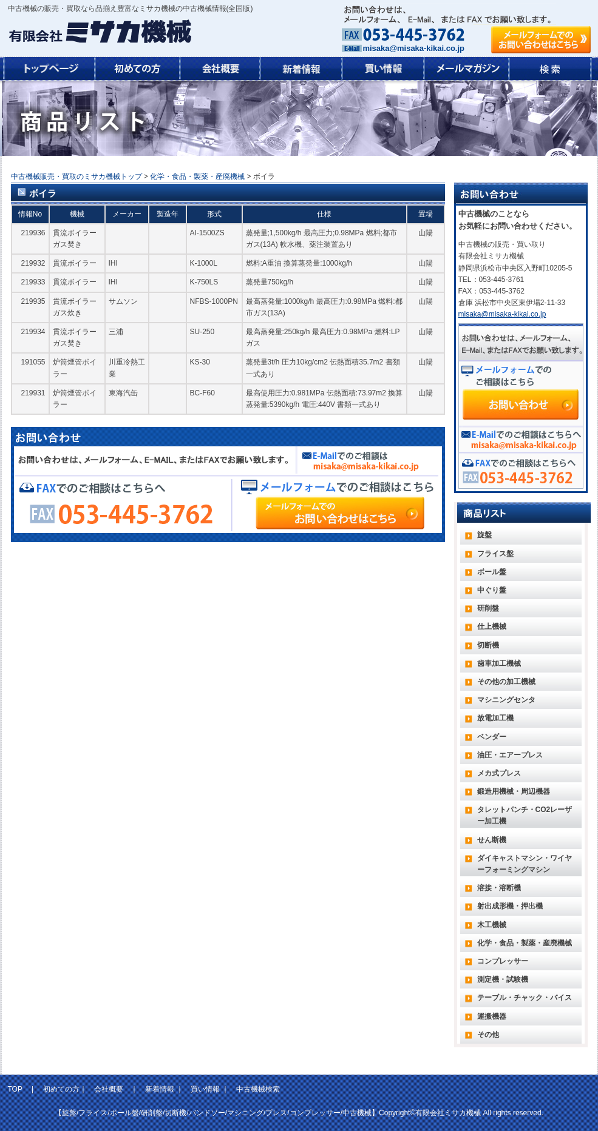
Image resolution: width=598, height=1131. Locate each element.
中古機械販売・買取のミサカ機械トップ (76, 176)
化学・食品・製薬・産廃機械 (197, 176)
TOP (16, 1089)
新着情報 (159, 1089)
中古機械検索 (258, 1089)
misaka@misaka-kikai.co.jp (413, 48)
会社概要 (108, 1089)
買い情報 (205, 1089)
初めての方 (61, 1089)
